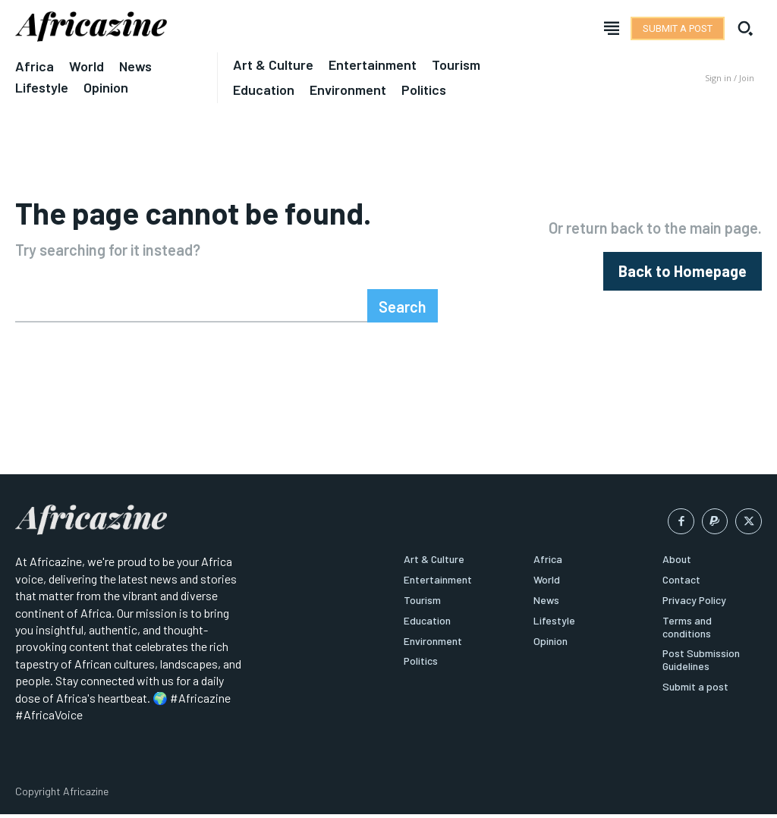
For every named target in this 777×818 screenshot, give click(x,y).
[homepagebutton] (682, 271)
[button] (745, 28)
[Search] (402, 305)
